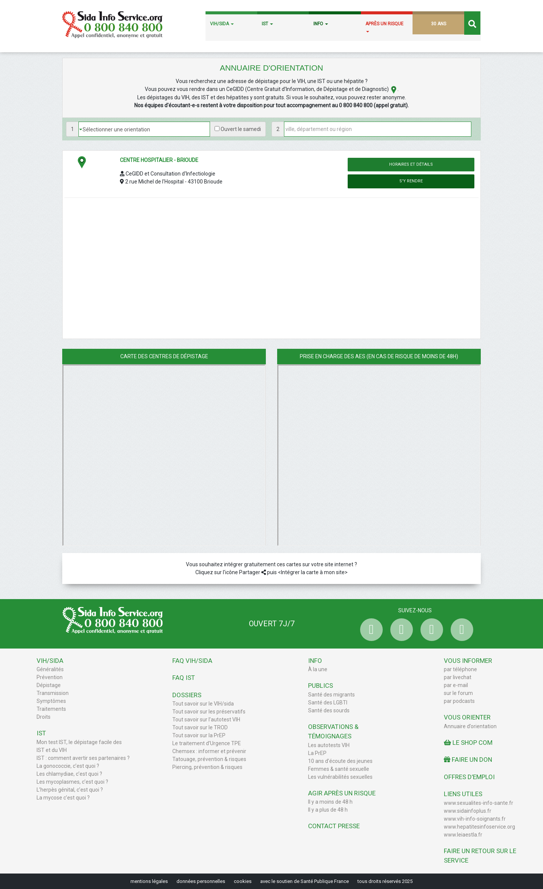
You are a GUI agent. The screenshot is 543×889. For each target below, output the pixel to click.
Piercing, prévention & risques (207, 767)
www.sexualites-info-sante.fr (478, 803)
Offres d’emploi (469, 777)
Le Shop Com (468, 742)
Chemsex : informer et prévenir (209, 751)
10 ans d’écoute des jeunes (340, 761)
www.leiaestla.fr (463, 835)
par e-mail (456, 685)
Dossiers (186, 695)
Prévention (50, 677)
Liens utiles (463, 794)
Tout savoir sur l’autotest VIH (206, 719)
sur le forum (458, 693)
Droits (44, 717)
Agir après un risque (342, 793)
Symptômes (51, 701)
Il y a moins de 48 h (330, 802)
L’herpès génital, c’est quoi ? (70, 790)
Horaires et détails (411, 164)
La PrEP (317, 753)
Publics (320, 685)
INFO (320, 23)
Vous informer (468, 660)
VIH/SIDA (222, 23)
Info (315, 660)
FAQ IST (183, 677)
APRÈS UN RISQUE (384, 26)
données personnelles (200, 881)
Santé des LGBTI (327, 702)
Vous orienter (467, 717)
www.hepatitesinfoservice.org (479, 827)
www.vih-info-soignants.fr (475, 819)
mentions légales (149, 881)
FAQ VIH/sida (192, 660)
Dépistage (49, 685)
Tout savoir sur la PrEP (198, 735)
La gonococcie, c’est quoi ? (68, 766)
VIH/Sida (50, 660)
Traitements (51, 709)
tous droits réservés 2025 (385, 881)
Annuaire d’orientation (470, 726)
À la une (317, 669)
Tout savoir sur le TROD (200, 727)
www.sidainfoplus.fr (467, 811)
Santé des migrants (331, 695)
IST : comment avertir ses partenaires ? (83, 758)
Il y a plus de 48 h (328, 810)
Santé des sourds (329, 710)
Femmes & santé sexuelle (338, 769)
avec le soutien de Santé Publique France (304, 881)
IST (267, 23)
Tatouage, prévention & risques (209, 759)
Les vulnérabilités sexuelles (340, 777)
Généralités (50, 669)
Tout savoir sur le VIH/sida (203, 704)
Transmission (53, 693)
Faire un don (468, 759)
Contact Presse (334, 826)
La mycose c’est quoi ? (63, 798)
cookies (243, 881)
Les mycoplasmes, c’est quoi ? (72, 782)
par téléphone (460, 669)
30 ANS (438, 23)
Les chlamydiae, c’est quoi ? (69, 774)
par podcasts (459, 701)
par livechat (457, 677)
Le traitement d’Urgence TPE (206, 743)
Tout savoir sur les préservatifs (208, 712)
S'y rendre (411, 181)
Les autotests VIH (329, 745)
